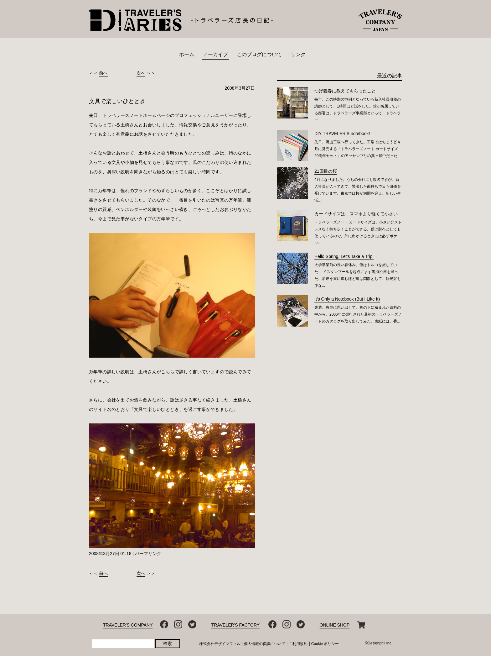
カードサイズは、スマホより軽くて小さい (356, 213)
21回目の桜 (325, 171)
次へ (141, 73)
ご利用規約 (298, 644)
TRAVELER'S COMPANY (128, 624)
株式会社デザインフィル (219, 644)
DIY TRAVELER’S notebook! (342, 133)
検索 (167, 643)
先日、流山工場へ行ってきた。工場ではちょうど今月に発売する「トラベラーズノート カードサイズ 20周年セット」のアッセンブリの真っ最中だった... (357, 149)
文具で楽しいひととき (117, 101)
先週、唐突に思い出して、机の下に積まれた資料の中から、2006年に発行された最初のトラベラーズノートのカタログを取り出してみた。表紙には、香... (358, 314)
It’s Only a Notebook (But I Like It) (347, 299)
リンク (298, 54)
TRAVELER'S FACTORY (235, 624)
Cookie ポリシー (325, 644)
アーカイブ (215, 54)
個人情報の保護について (264, 644)
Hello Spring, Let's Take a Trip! (344, 256)
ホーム (186, 54)
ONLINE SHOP (335, 624)
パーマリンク (148, 553)
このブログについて (259, 54)
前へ (103, 73)
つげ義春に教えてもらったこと (345, 90)
